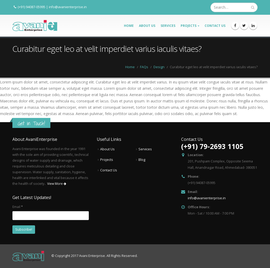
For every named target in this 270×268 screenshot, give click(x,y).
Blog (141, 159)
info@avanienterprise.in (68, 6)
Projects (188, 25)
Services (168, 25)
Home (129, 25)
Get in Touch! (31, 123)
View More (56, 183)
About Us (147, 25)
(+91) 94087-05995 (31, 6)
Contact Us (215, 25)
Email (17, 207)
